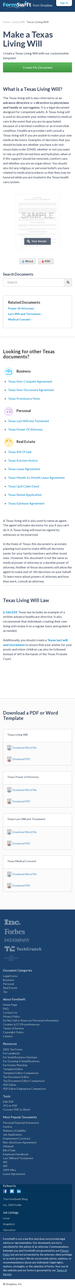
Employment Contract (16, 1138)
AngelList (9, 1224)
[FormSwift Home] (28, 4)
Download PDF (21, 759)
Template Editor (13, 1069)
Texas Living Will (38, 22)
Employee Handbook (15, 1154)
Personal (8, 983)
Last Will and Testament (18, 1158)
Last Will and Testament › (25, 314)
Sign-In (64, 3)
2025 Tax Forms (12, 1049)
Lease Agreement (14, 1173)
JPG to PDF (10, 1105)
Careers (8, 1036)
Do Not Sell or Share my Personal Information (31, 1020)
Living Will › (19, 22)
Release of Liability (14, 1130)
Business (8, 980)
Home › (7, 22)
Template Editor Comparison (20, 1073)
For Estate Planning (15, 1065)
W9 (5, 1166)
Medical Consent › (20, 319)
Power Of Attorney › (21, 308)
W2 (5, 1162)
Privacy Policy (11, 1016)
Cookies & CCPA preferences (21, 1024)
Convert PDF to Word (16, 1109)
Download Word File (24, 747)
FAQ (6, 1008)
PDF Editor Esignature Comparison (24, 1088)
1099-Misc (9, 1170)
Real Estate (10, 987)
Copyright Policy (13, 1032)
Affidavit (8, 1146)
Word (27, 261)
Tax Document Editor (16, 1077)
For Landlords (11, 1053)
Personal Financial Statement (21, 1122)
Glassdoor (9, 1230)
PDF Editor (9, 1084)
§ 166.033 (10, 612)
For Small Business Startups (20, 1057)
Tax (5, 991)
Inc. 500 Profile (12, 1205)
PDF (45, 261)
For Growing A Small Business (21, 1061)
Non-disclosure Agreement (20, 1142)
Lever (6, 1218)
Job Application (12, 1134)
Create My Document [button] (37, 67)
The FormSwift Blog (15, 1199)
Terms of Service (13, 1028)
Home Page (10, 1004)
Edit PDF (8, 1101)
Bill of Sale (9, 1150)
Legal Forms (10, 976)
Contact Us (10, 1012)
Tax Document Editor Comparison (24, 1080)
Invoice (7, 1126)
